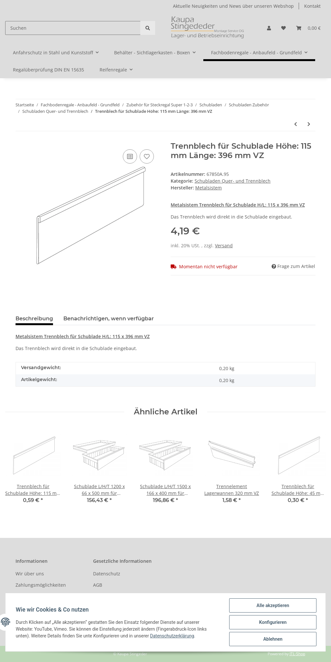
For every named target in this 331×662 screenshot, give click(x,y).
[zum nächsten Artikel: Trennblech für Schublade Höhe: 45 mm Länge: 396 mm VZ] (308, 124)
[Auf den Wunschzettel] (147, 156)
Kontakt (312, 6)
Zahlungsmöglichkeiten (41, 585)
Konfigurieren (272, 622)
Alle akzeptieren (272, 605)
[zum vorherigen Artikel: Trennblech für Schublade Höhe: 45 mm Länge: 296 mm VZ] (295, 124)
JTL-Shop (297, 654)
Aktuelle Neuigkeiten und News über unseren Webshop (233, 6)
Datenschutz (106, 574)
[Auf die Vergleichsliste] (130, 156)
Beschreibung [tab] (34, 318)
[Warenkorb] (308, 28)
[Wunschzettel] (283, 28)
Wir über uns (30, 574)
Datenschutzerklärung (172, 635)
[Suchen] (73, 28)
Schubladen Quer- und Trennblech (233, 181)
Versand (224, 245)
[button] (269, 28)
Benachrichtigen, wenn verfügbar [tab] (108, 318)
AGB (97, 585)
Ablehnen (272, 639)
